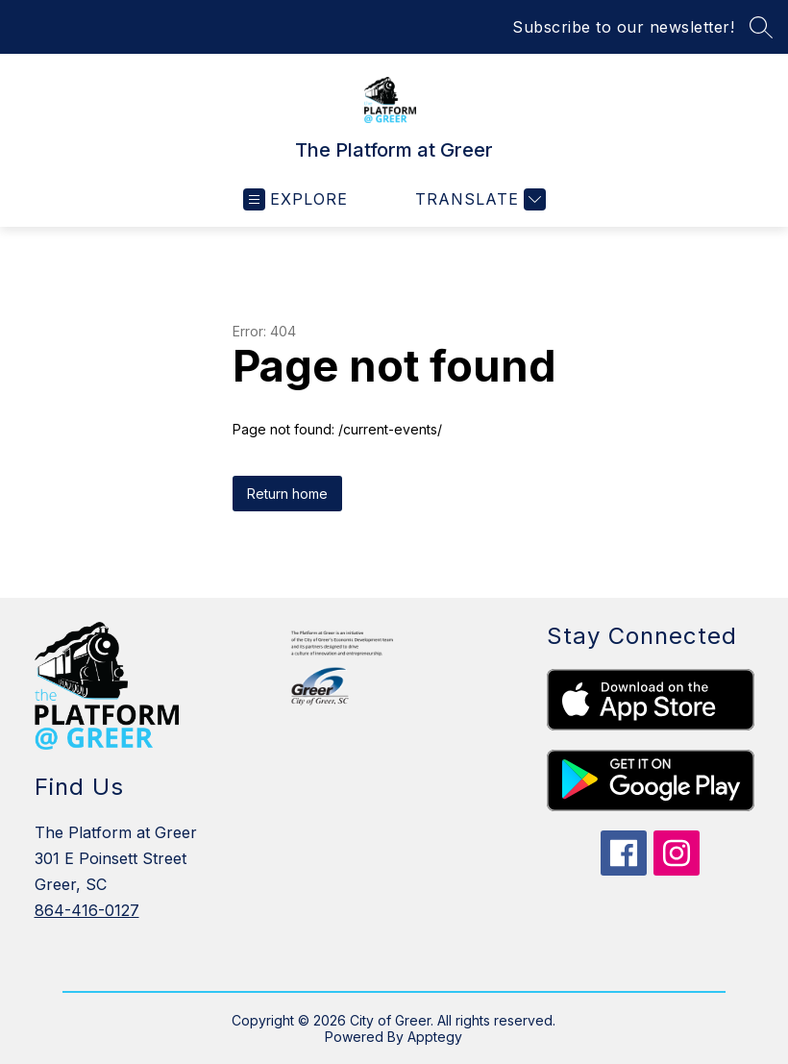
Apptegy (434, 1036)
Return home (287, 493)
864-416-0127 (87, 910)
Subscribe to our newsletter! (623, 27)
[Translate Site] (478, 199)
